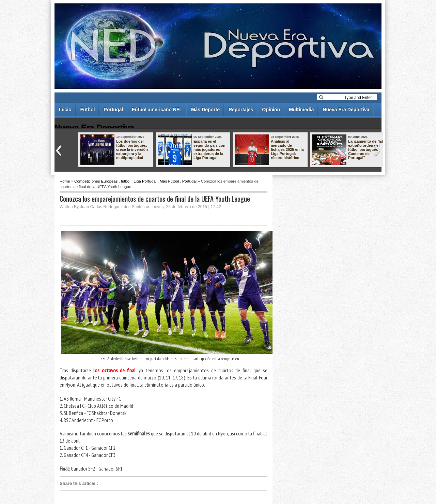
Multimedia (301, 109)
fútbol (125, 181)
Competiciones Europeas (96, 181)
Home (65, 181)
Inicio (65, 109)
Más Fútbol (169, 181)
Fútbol (87, 109)
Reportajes (241, 109)
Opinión (271, 109)
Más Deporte (205, 109)
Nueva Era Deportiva (346, 109)
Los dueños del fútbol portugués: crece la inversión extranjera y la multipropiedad (132, 149)
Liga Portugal (145, 181)
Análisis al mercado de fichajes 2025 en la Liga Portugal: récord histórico (287, 149)
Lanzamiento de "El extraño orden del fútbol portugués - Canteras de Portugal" (365, 149)
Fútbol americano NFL (157, 109)
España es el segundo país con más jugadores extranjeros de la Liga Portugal (209, 149)
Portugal (113, 109)
